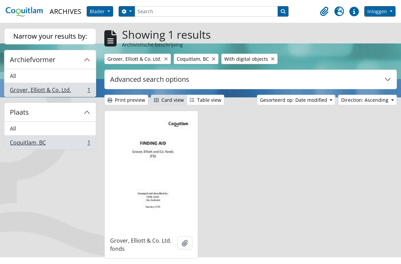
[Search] (206, 11)
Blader (98, 11)
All (13, 76)
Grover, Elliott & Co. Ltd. (50, 91)
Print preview (126, 100)
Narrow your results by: (50, 36)
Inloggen (377, 11)
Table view (205, 100)
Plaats (19, 112)
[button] (324, 11)
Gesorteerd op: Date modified (294, 100)
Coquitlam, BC (50, 143)
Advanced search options (149, 79)
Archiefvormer (32, 59)
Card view (169, 100)
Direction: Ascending (365, 100)
